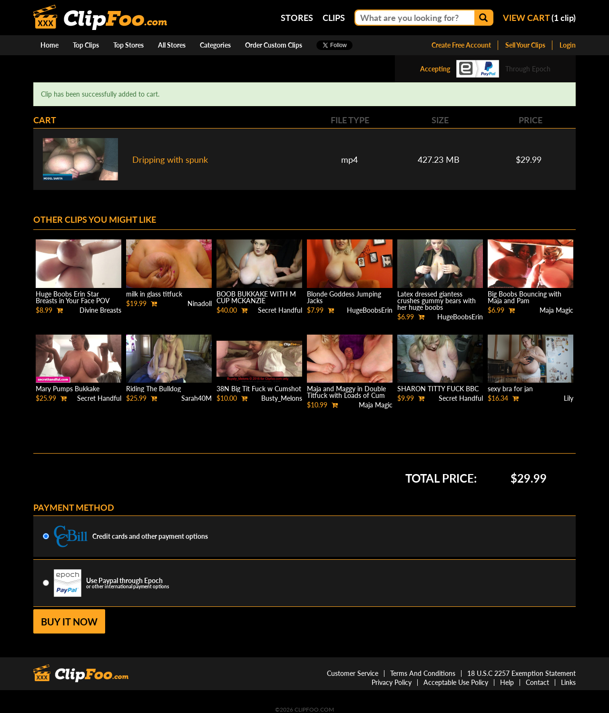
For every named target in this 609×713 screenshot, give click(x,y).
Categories (215, 45)
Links (568, 682)
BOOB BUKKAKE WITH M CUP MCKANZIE (256, 297)
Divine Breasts (100, 310)
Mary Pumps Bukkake (67, 389)
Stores (297, 17)
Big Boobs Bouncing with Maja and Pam (524, 297)
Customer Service (352, 673)
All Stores (172, 45)
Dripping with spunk (170, 159)
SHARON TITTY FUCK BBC (438, 389)
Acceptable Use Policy (455, 682)
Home (49, 45)
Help (507, 682)
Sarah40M (196, 398)
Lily (568, 398)
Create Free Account (461, 45)
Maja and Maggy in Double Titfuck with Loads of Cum (346, 392)
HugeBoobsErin (370, 310)
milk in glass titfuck (154, 294)
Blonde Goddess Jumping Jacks (344, 297)
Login (568, 45)
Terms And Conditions (422, 673)
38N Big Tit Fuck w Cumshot (258, 389)
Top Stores (128, 45)
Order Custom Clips (273, 45)
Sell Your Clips (525, 45)
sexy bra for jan (510, 389)
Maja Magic (556, 310)
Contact (537, 682)
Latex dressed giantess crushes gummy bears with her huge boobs (436, 300)
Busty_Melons (281, 398)
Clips (334, 17)
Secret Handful (280, 310)
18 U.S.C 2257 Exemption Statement (521, 673)
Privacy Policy (392, 682)
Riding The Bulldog (153, 389)
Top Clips (86, 45)
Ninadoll (199, 303)
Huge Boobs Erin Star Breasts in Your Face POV (73, 297)
